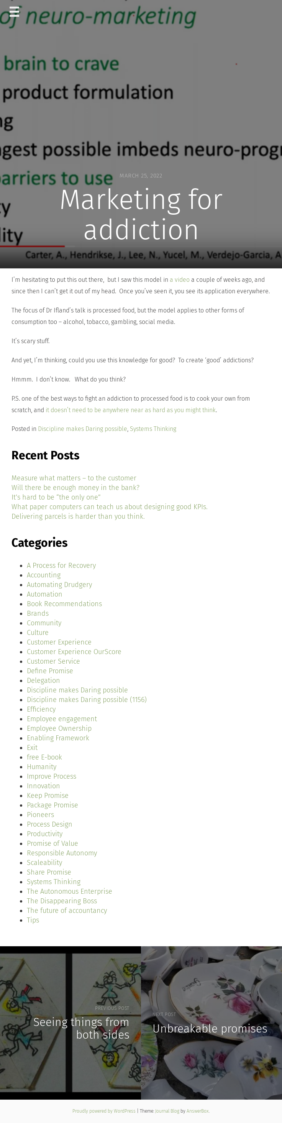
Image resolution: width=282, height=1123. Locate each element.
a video (180, 279)
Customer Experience (59, 642)
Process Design (49, 824)
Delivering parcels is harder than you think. (78, 516)
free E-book (44, 757)
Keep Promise (48, 795)
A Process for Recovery (61, 565)
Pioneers (40, 815)
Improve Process (51, 776)
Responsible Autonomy (62, 853)
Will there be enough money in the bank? (75, 487)
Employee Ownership (59, 728)
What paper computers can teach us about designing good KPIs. (109, 507)
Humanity (41, 767)
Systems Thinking (153, 428)
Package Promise (52, 805)
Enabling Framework (58, 738)
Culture (38, 632)
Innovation (43, 786)
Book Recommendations (64, 604)
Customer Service (53, 661)
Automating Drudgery (59, 584)
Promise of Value (52, 843)
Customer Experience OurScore (74, 652)
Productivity (44, 834)
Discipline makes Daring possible (82, 428)
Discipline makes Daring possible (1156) (87, 700)
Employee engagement (62, 719)
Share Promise (49, 872)
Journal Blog (167, 1111)
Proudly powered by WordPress (104, 1111)
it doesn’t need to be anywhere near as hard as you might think (131, 410)
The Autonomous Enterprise (69, 891)
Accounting (44, 575)
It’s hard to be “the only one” (56, 497)
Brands (38, 613)
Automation (44, 594)
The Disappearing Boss (62, 901)
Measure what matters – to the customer (73, 478)
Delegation (43, 680)
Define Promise (50, 671)
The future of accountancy (67, 910)
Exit (32, 747)
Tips (33, 920)
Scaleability (44, 862)
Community (44, 623)
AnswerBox (198, 1111)
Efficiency (41, 709)
